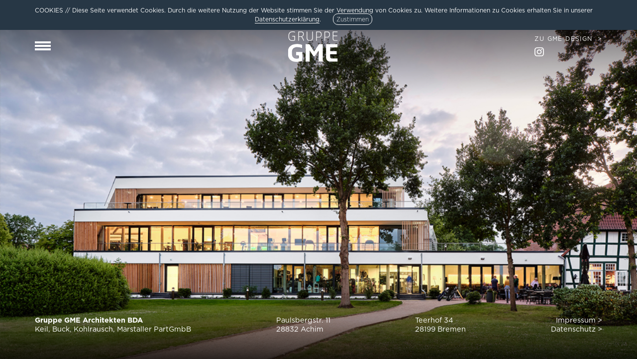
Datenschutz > (576, 329)
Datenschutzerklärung (287, 19)
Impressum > (579, 320)
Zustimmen (352, 19)
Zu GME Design (563, 38)
